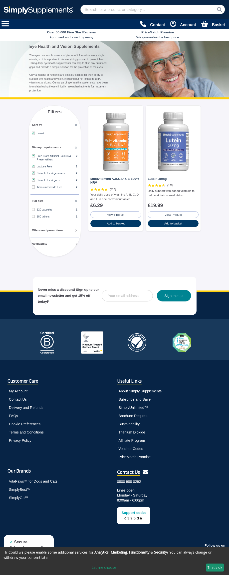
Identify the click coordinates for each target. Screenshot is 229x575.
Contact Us (18, 398)
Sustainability (129, 423)
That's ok (214, 567)
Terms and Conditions (26, 431)
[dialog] (114, 561)
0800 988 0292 (129, 480)
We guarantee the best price (157, 34)
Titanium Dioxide (132, 431)
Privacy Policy (20, 439)
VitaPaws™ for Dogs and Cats (33, 480)
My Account (18, 390)
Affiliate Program (132, 439)
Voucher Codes (131, 447)
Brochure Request (133, 415)
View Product (116, 212)
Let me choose (104, 567)
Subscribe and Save (135, 398)
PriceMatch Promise (135, 456)
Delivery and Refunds (26, 406)
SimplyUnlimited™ (133, 406)
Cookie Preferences (24, 423)
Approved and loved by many (71, 34)
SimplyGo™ (18, 497)
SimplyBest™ (19, 488)
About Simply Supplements (140, 390)
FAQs (13, 415)
